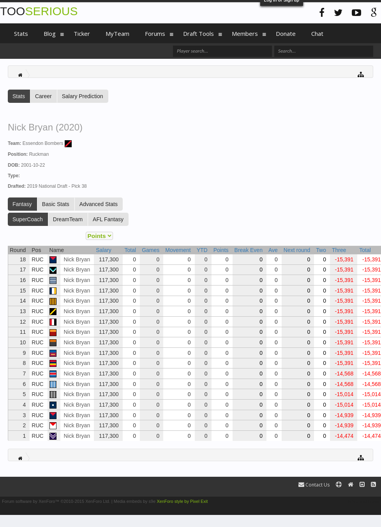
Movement (177, 250)
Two (321, 250)
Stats (18, 96)
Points (221, 250)
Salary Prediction (82, 96)
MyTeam (117, 33)
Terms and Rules (363, 501)
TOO (39, 11)
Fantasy (22, 204)
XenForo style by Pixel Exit (182, 501)
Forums (155, 33)
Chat (317, 33)
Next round (297, 250)
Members (245, 33)
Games (150, 250)
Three (339, 250)
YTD (202, 250)
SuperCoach (27, 219)
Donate (286, 33)
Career (43, 96)
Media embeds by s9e (135, 501)
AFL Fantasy (108, 219)
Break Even (249, 250)
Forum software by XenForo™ (56, 501)
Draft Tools (198, 33)
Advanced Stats (98, 204)
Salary (103, 250)
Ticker (82, 33)
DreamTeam (68, 219)
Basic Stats (55, 204)
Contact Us (314, 484)
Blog (50, 33)
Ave (273, 250)
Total (130, 250)
